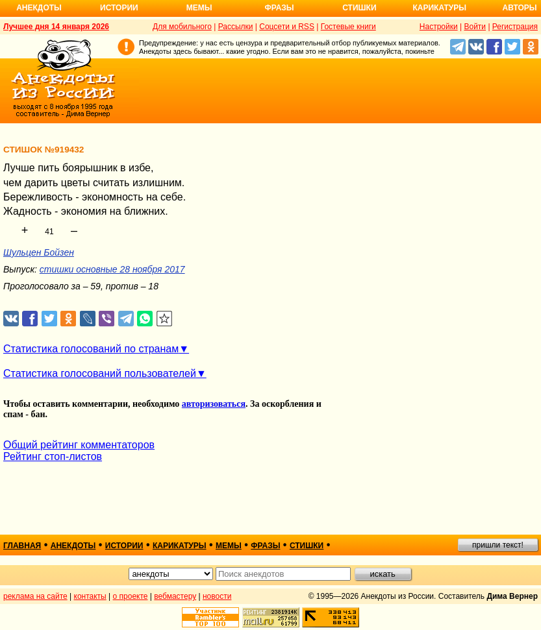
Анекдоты (39, 7)
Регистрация (515, 26)
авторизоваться (213, 404)
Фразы (279, 7)
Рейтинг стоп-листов (52, 456)
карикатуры (180, 545)
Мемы (199, 7)
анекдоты (73, 545)
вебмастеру (175, 596)
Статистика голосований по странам (91, 348)
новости (217, 596)
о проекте (130, 596)
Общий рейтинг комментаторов (79, 444)
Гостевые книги (348, 26)
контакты (90, 596)
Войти (475, 26)
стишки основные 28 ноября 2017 (112, 269)
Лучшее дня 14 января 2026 (56, 26)
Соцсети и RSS (286, 26)
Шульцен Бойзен (38, 252)
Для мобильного (182, 26)
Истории (119, 7)
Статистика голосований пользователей (99, 373)
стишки (306, 545)
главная (22, 545)
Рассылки (235, 26)
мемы (229, 545)
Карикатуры (439, 7)
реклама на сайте (35, 596)
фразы (265, 545)
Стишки (359, 7)
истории (124, 545)
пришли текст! (497, 545)
